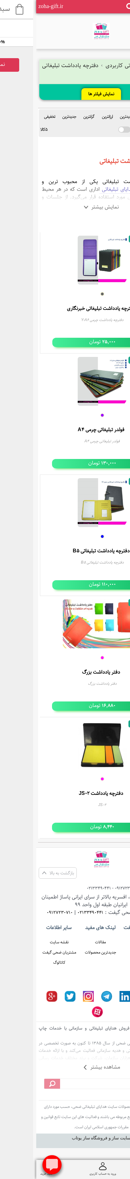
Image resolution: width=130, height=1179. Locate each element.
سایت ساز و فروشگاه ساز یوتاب (65, 1138)
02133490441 (54, 912)
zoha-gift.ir (14, 6)
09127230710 (24, 912)
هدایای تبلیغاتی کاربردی (93, 65)
